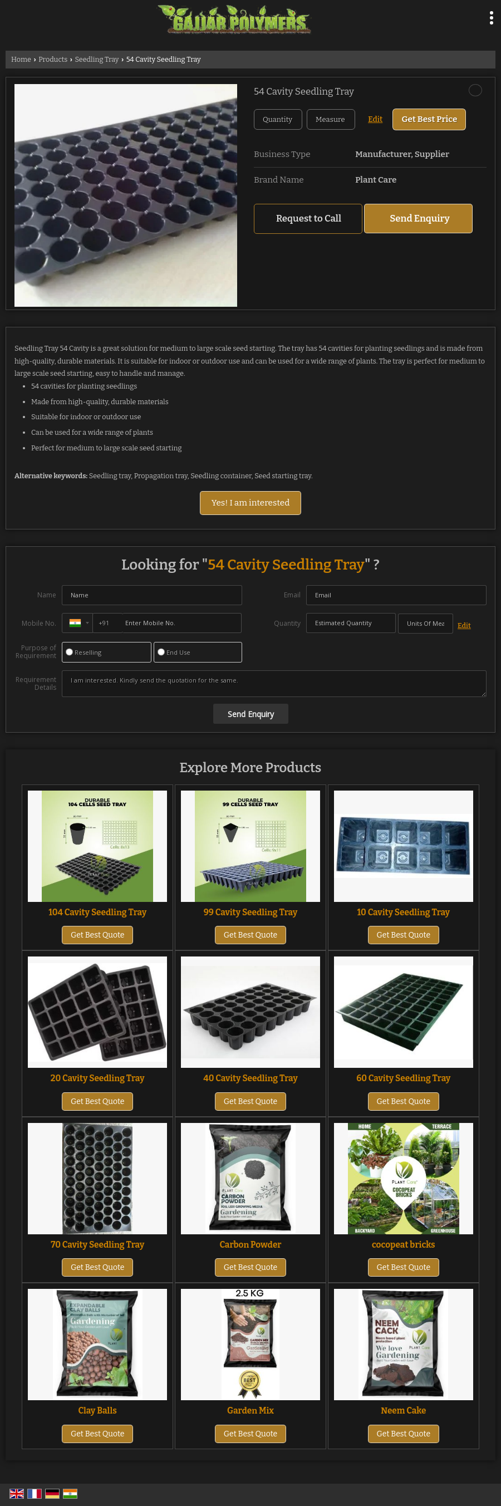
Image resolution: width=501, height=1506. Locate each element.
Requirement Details (36, 683)
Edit (375, 119)
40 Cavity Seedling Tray (250, 1078)
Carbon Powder (250, 1245)
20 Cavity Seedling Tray (98, 1078)
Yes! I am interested (251, 503)
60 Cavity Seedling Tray (403, 1078)
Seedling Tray (97, 59)
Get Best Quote (98, 935)
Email (292, 595)
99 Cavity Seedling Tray (251, 912)
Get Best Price (429, 119)
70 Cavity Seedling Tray (97, 1245)
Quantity (287, 623)
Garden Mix (250, 1411)
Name (46, 595)
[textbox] (331, 119)
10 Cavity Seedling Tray (403, 912)
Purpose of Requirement (36, 652)
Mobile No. (39, 623)
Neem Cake (403, 1411)
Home (21, 59)
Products (52, 59)
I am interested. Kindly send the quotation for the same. (274, 683)
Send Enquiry (420, 218)
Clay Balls (97, 1411)
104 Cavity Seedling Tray (97, 912)
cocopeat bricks (403, 1245)
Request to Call (308, 218)
